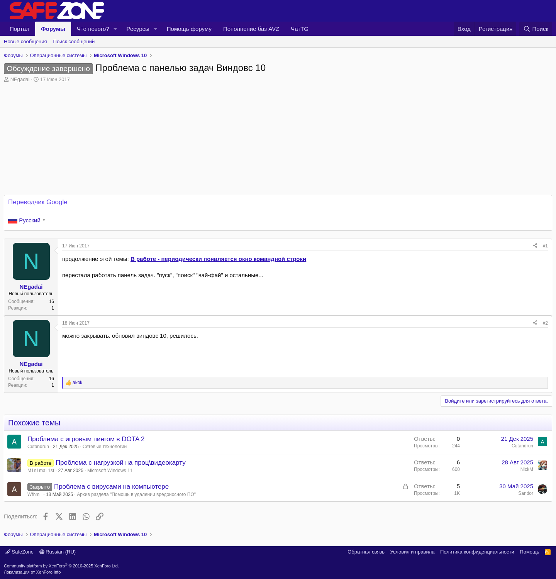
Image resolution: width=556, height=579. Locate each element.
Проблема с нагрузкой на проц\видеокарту (121, 462)
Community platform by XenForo (61, 566)
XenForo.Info (48, 572)
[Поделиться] (535, 246)
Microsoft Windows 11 (109, 470)
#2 (545, 323)
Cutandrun (38, 446)
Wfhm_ (34, 494)
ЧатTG (300, 28)
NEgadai (20, 79)
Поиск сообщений (74, 41)
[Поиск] (535, 29)
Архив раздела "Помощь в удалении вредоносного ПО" (136, 494)
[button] (115, 29)
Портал (19, 28)
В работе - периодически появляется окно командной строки (218, 259)
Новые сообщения (25, 41)
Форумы (53, 28)
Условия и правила (412, 552)
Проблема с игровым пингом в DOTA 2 (86, 439)
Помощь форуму (189, 28)
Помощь (529, 552)
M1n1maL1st (40, 470)
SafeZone (19, 552)
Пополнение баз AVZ (251, 28)
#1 (545, 246)
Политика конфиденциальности (477, 552)
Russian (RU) (57, 552)
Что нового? (93, 28)
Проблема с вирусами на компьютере (111, 486)
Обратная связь (366, 552)
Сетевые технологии (105, 446)
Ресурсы (138, 28)
